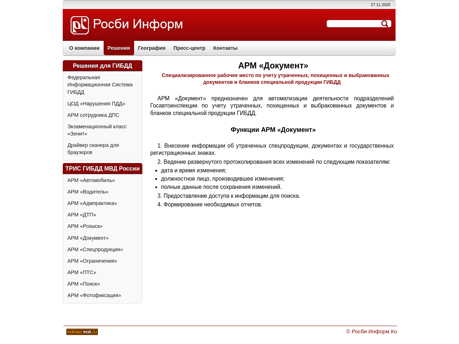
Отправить (384, 23)
